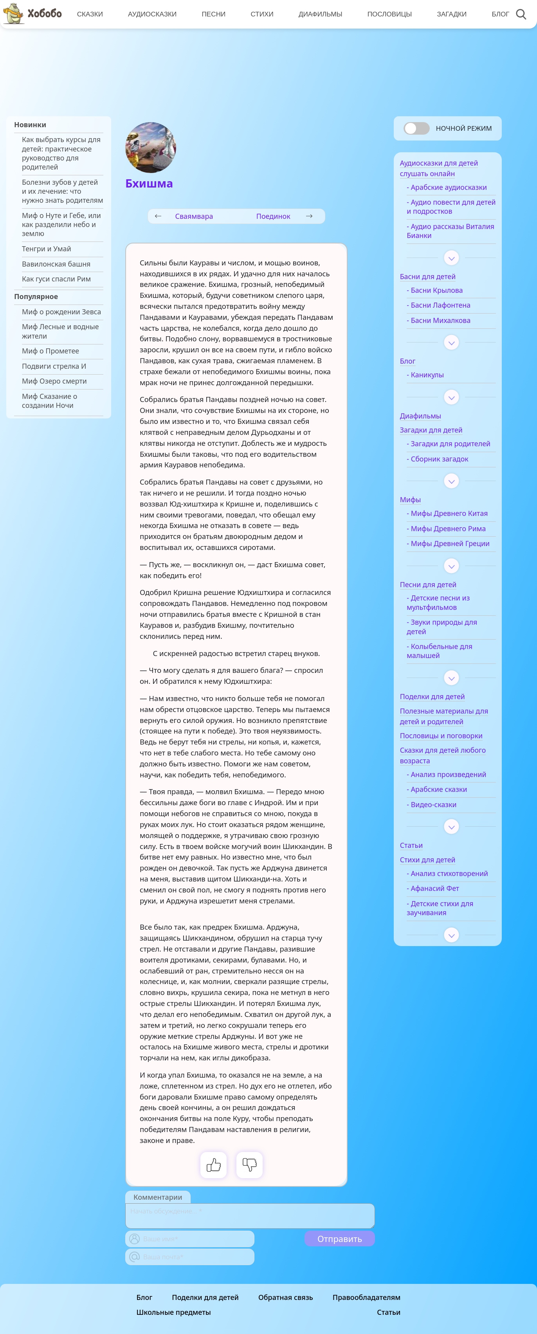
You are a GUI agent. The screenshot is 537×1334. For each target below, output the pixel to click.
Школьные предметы (174, 1312)
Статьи (388, 1312)
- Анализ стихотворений (442, 936)
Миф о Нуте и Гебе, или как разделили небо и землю (61, 224)
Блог (497, 14)
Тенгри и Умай (46, 248)
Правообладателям (367, 1297)
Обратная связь (285, 1297)
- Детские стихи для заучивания (450, 975)
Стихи (260, 14)
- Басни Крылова (445, 302)
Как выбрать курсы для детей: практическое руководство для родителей (61, 153)
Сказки (90, 14)
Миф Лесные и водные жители (60, 331)
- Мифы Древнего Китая (447, 539)
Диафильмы (319, 14)
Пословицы (387, 14)
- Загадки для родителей (440, 461)
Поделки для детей (205, 1297)
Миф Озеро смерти (54, 381)
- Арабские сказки (447, 847)
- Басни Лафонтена (449, 317)
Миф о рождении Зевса (61, 311)
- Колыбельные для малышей (450, 700)
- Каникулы (435, 387)
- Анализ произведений (442, 827)
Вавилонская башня (56, 264)
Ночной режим (464, 128)
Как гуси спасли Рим (56, 278)
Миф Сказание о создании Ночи (49, 401)
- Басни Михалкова (449, 332)
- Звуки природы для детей (452, 676)
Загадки (449, 14)
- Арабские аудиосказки (438, 195)
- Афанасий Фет (443, 955)
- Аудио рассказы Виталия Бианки (445, 243)
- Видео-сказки (442, 862)
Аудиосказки (151, 14)
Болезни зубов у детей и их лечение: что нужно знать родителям (62, 191)
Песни (213, 14)
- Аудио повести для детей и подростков (451, 219)
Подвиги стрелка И (54, 366)
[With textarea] (250, 1216)
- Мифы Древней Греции (445, 588)
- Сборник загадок (448, 480)
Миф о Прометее (50, 350)
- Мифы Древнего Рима (447, 564)
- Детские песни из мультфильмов (448, 651)
